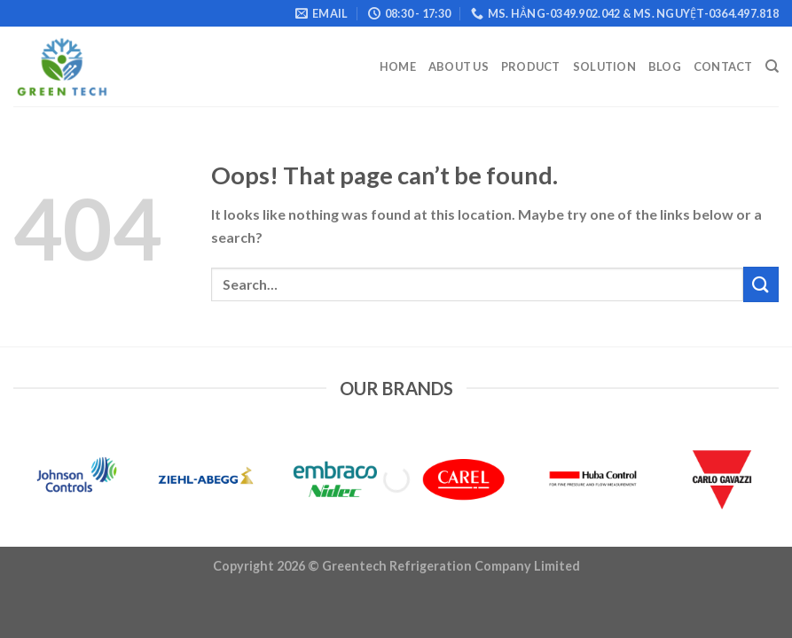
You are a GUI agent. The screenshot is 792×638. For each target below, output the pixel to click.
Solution (604, 66)
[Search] (772, 66)
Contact (723, 66)
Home (398, 66)
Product (531, 66)
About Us (458, 66)
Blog (664, 66)
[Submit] (761, 284)
